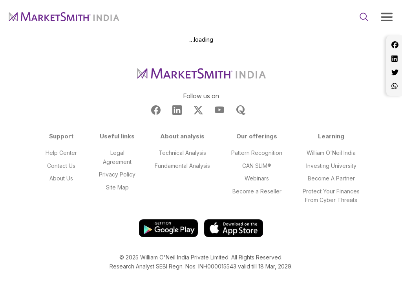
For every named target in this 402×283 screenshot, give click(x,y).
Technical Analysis (182, 152)
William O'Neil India (331, 152)
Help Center (61, 152)
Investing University (331, 165)
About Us (61, 178)
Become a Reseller (256, 191)
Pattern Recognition (256, 152)
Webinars (257, 178)
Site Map (117, 187)
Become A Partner (331, 178)
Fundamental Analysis (182, 165)
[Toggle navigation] (386, 16)
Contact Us (61, 165)
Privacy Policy (117, 174)
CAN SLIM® (256, 165)
